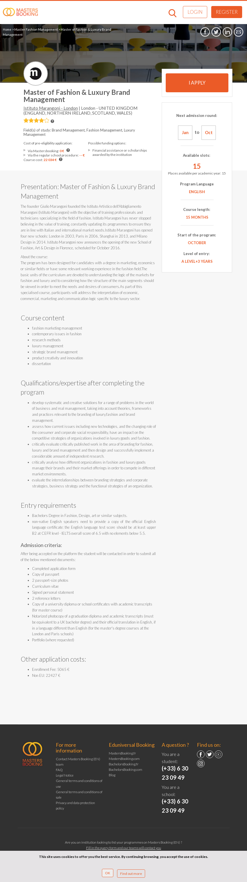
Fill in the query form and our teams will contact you (123, 848)
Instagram (201, 763)
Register (227, 12)
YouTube (218, 754)
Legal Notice (65, 775)
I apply (197, 83)
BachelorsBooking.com (125, 769)
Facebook (201, 754)
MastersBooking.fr (122, 753)
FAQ (59, 770)
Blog (112, 775)
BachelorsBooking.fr (124, 764)
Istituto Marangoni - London (50, 108)
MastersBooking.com (124, 758)
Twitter (210, 754)
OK (107, 873)
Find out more (131, 873)
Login (195, 12)
